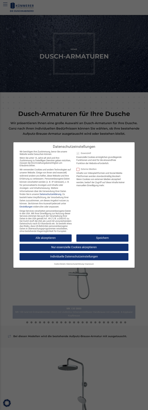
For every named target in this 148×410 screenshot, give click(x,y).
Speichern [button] (102, 237)
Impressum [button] (89, 264)
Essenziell (84, 153)
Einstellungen (26, 206)
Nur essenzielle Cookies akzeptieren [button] (74, 247)
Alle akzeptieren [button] (46, 237)
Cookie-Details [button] (59, 264)
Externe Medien (87, 169)
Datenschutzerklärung (50, 194)
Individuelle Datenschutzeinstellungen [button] (74, 256)
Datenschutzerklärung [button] (75, 264)
